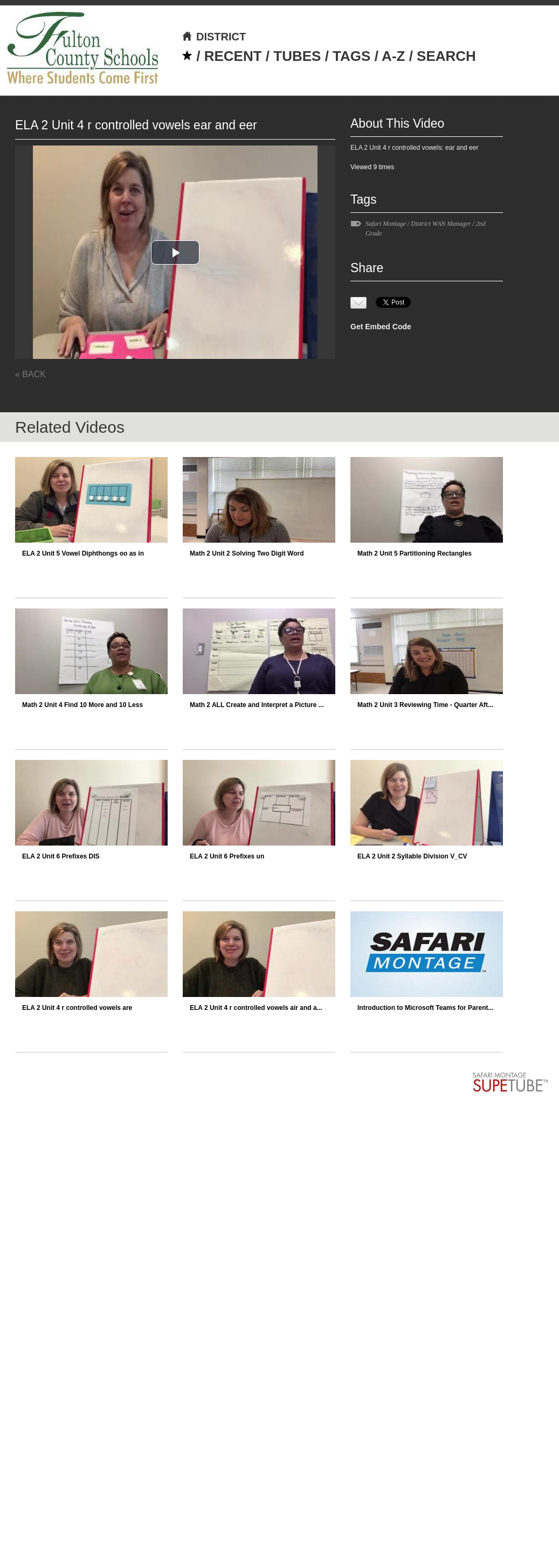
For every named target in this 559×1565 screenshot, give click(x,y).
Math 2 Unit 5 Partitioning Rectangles (414, 553)
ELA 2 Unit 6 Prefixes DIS (61, 856)
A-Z (393, 56)
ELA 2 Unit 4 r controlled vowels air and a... (256, 1008)
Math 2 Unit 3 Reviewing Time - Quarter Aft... (425, 705)
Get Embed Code (380, 326)
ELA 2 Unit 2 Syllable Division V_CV (412, 856)
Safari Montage (385, 223)
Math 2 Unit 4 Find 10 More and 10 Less (82, 705)
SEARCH (446, 56)
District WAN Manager (441, 223)
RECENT (233, 56)
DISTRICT (214, 37)
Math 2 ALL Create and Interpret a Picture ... (257, 705)
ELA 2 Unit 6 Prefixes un (227, 856)
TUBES (297, 56)
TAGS (351, 56)
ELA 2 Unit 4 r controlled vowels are (77, 1008)
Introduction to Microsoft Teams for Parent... (425, 1008)
